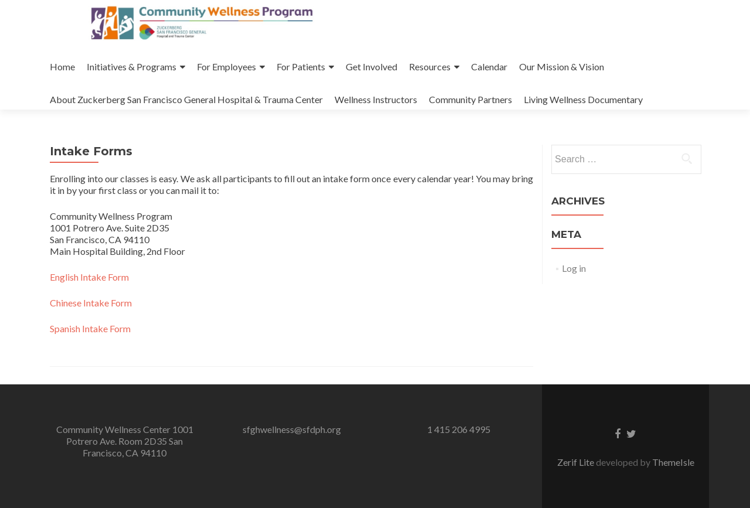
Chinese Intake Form (91, 302)
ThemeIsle (673, 462)
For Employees (226, 66)
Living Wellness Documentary (583, 99)
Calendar (489, 66)
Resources (430, 66)
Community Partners (470, 99)
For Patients (301, 66)
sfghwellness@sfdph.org (292, 429)
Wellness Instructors (376, 99)
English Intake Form (89, 276)
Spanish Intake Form (90, 328)
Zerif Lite (576, 462)
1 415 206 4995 (458, 429)
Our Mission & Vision (561, 66)
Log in (574, 268)
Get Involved (371, 66)
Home (62, 66)
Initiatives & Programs (131, 66)
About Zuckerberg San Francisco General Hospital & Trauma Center (186, 99)
